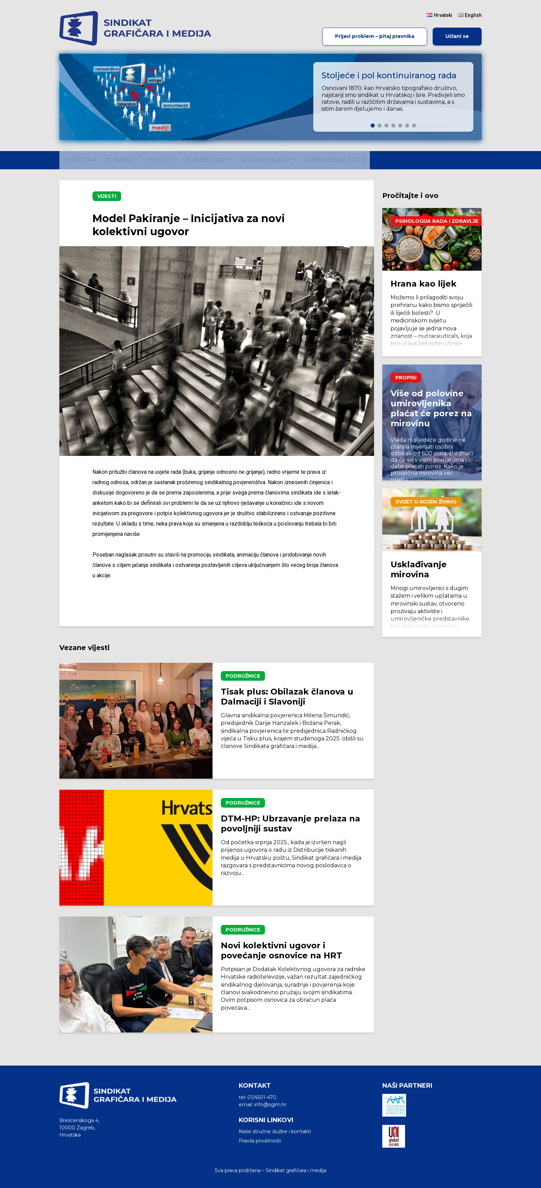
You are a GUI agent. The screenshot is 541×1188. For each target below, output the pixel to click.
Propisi (405, 378)
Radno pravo (265, 160)
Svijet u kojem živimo (426, 502)
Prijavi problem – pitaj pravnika (374, 36)
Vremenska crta (335, 160)
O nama (119, 160)
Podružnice (243, 676)
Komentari (207, 160)
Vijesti (160, 160)
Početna (80, 160)
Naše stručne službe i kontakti (275, 1131)
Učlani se (457, 36)
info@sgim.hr (270, 1104)
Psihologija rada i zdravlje (436, 221)
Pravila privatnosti (260, 1141)
